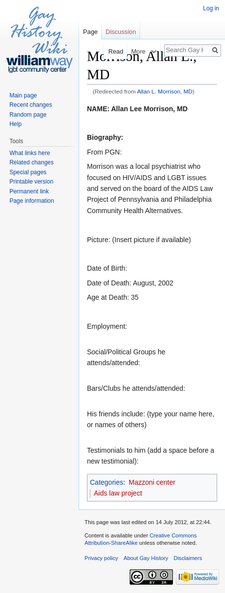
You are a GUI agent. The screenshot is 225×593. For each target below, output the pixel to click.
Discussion (121, 31)
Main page (23, 95)
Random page (27, 114)
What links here (29, 153)
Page (90, 31)
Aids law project (118, 493)
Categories (106, 482)
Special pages (27, 172)
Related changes (31, 162)
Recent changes (30, 104)
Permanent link (29, 191)
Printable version (31, 181)
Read (113, 51)
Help (15, 124)
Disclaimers (188, 558)
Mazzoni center (152, 482)
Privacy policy (101, 558)
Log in (211, 8)
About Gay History (146, 558)
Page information (31, 200)
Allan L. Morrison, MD (165, 91)
